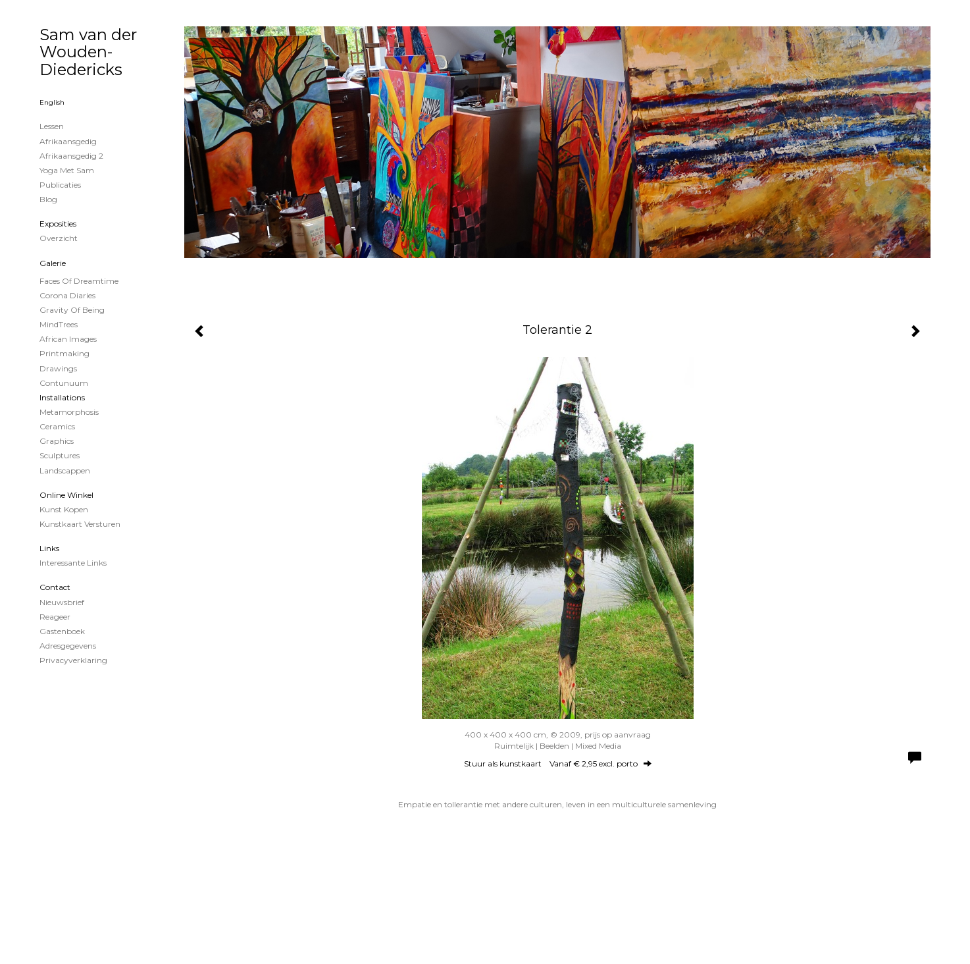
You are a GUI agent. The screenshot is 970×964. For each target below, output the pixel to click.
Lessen (51, 126)
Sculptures (59, 455)
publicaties (60, 185)
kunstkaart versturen (79, 524)
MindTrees (58, 324)
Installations (62, 397)
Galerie (52, 263)
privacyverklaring (73, 660)
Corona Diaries (67, 295)
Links (49, 548)
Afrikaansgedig (68, 141)
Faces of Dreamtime (78, 281)
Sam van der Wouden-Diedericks (88, 52)
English (51, 102)
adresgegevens (67, 646)
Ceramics (57, 426)
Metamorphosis (69, 412)
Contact (54, 587)
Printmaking (64, 353)
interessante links (73, 563)
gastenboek (62, 631)
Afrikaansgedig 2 (71, 156)
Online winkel (66, 495)
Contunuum (63, 383)
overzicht (58, 238)
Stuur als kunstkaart (557, 763)
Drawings (58, 368)
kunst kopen (63, 509)
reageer (54, 617)
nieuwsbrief (61, 602)
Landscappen (64, 470)
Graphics (56, 441)
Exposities (57, 223)
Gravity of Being (72, 310)
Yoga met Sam (66, 170)
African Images (68, 339)
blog (48, 199)
